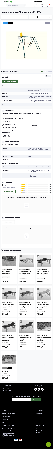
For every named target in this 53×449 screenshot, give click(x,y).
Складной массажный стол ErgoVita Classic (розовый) (25, 306)
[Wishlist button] (46, 76)
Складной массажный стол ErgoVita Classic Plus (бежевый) (43, 306)
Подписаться (36, 399)
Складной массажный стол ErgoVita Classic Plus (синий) (25, 339)
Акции (3, 422)
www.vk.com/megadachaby (42, 389)
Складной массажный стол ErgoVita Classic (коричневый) (43, 273)
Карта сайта (5, 419)
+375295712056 (6, 390)
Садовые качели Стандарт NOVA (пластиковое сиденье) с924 (44, 339)
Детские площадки (18, 8)
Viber (39, 428)
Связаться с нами (6, 416)
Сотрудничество (6, 414)
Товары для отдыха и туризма (42, 414)
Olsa (18, 71)
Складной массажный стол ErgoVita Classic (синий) (8, 306)
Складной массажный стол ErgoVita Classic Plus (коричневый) (8, 339)
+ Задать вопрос (8, 222)
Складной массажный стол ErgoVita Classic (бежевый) (25, 273)
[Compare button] (49, 76)
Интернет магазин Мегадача (7, 8)
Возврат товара (5, 417)
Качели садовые (39, 408)
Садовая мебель (39, 411)
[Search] (24, 5)
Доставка (4, 408)
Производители (5, 420)
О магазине (4, 411)
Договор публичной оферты (8, 413)
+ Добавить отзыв (8, 191)
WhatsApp (40, 430)
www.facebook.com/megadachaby (35, 389)
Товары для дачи (39, 413)
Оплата (4, 410)
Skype (39, 432)
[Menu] (1, 1)
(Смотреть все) (14, 85)
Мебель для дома (39, 410)
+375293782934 (6, 388)
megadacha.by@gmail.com (9, 430)
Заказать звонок (47, 1)
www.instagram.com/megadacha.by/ (38, 389)
